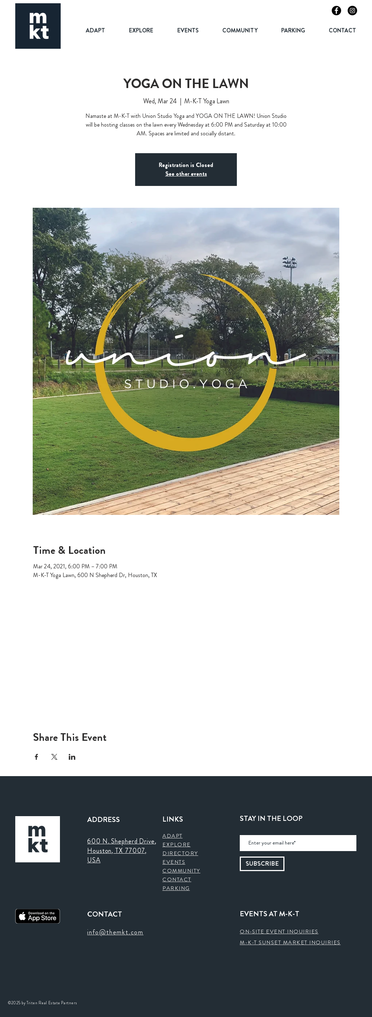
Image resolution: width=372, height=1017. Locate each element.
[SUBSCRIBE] (262, 864)
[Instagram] (352, 10)
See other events (186, 174)
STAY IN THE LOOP (271, 818)
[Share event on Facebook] (36, 757)
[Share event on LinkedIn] (72, 757)
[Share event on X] (54, 757)
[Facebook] (336, 10)
